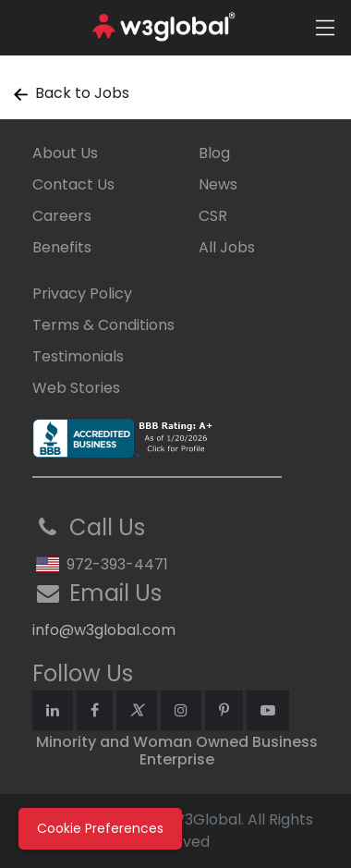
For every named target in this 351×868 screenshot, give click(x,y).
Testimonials (78, 356)
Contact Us (73, 184)
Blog (214, 153)
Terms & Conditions (103, 325)
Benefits (61, 247)
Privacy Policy (82, 293)
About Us (65, 153)
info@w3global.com (104, 630)
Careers (61, 215)
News (218, 184)
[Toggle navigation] (325, 27)
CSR (213, 215)
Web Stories (76, 387)
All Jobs (227, 247)
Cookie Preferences (100, 828)
